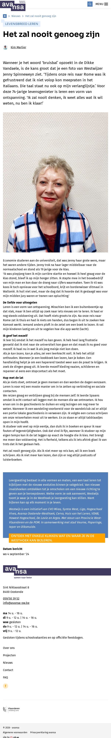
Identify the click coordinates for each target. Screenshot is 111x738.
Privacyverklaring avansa (43, 732)
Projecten (9, 655)
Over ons (9, 648)
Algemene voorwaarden (15, 732)
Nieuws (15, 16)
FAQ (5, 677)
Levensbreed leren (21, 24)
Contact (8, 670)
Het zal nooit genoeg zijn (40, 16)
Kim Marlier (14, 47)
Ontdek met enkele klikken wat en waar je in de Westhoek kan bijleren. (52, 538)
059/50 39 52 (11, 598)
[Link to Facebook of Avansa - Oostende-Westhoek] (5, 686)
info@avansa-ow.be (16, 603)
